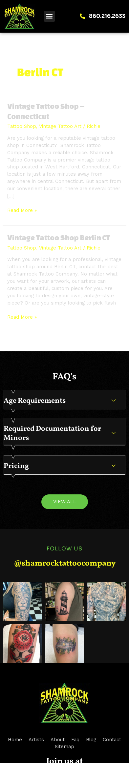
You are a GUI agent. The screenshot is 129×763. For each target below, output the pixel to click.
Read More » (22, 210)
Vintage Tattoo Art (60, 126)
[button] (49, 16)
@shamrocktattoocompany (65, 563)
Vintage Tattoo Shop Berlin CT (58, 237)
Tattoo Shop (21, 126)
